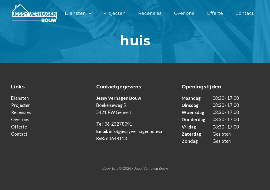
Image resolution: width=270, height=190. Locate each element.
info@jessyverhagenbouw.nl (137, 131)
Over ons (184, 13)
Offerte (215, 13)
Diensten (75, 13)
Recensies (150, 13)
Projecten (114, 13)
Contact (244, 13)
